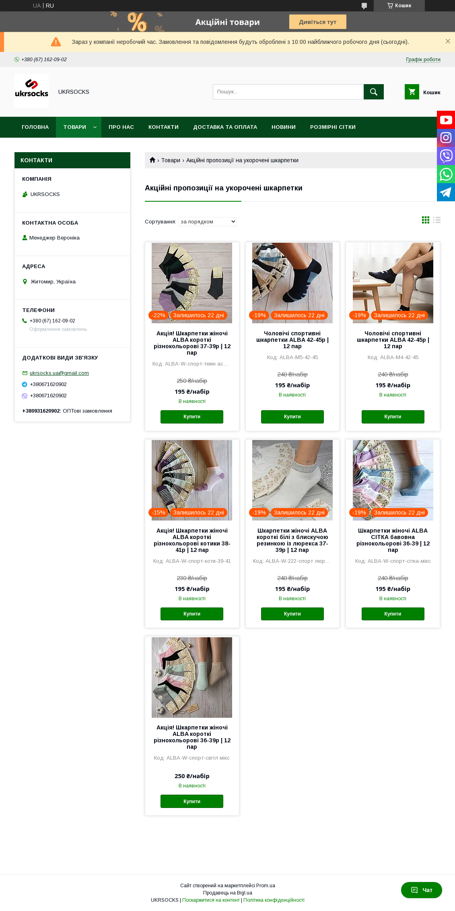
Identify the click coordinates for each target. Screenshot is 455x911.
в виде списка (437, 221)
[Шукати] (374, 91)
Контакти (163, 127)
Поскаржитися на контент (211, 900)
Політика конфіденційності (274, 900)
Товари (74, 127)
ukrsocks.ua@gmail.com (59, 373)
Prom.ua (265, 885)
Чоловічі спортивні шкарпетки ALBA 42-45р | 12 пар (292, 339)
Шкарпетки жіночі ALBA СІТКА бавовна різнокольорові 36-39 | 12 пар (393, 540)
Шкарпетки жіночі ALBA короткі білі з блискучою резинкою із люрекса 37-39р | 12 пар (292, 540)
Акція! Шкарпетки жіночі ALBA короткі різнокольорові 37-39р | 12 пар (192, 343)
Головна (35, 127)
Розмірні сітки (333, 127)
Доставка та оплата (225, 127)
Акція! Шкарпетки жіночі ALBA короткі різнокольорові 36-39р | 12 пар (192, 737)
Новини (284, 127)
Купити (191, 416)
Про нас (121, 127)
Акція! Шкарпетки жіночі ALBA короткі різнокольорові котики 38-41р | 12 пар (192, 540)
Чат (421, 890)
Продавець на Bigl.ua (227, 893)
